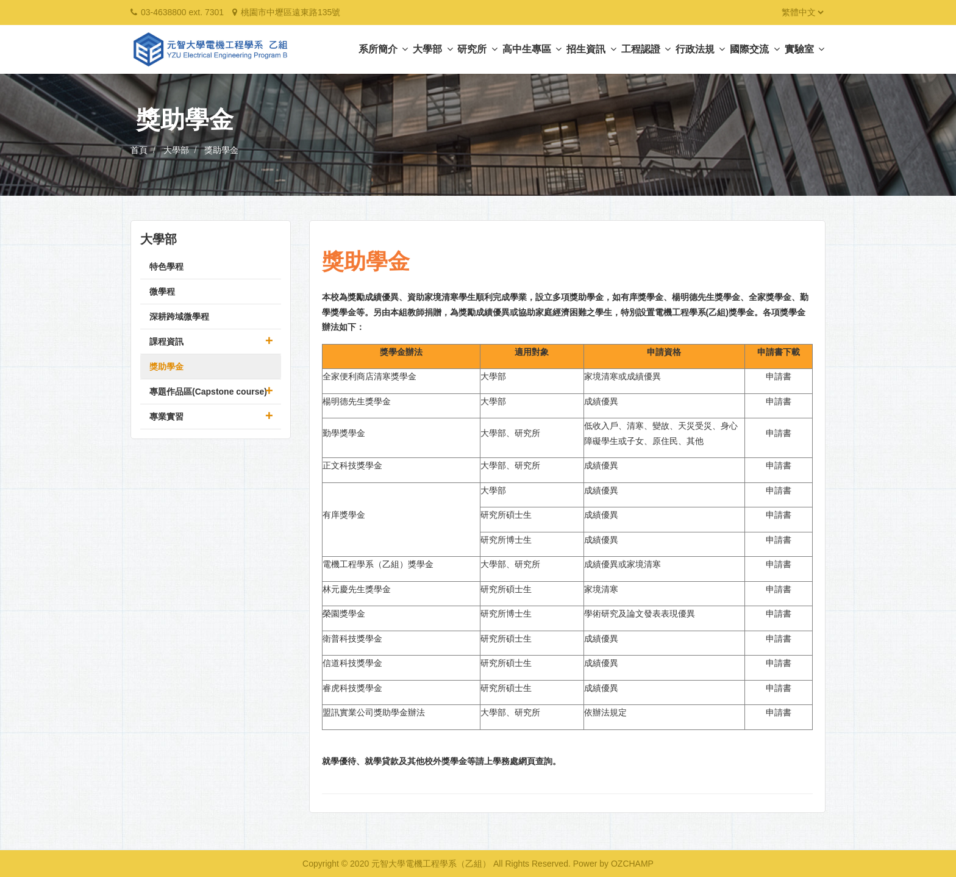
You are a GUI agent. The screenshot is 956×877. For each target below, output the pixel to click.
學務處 (505, 761)
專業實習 (166, 416)
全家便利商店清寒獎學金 (369, 376)
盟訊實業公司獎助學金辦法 (374, 712)
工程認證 (646, 49)
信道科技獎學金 (352, 663)
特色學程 (166, 266)
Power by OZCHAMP (613, 863)
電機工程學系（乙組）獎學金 (378, 564)
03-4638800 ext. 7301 (182, 12)
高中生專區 (532, 49)
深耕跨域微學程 (179, 316)
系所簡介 (383, 49)
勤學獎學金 (344, 433)
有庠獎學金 (344, 515)
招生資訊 (591, 49)
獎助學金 (221, 150)
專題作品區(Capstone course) (208, 391)
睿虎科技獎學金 (352, 688)
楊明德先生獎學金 (357, 401)
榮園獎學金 (344, 613)
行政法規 (700, 49)
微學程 (162, 291)
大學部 (432, 49)
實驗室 (804, 49)
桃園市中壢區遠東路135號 (290, 12)
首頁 (139, 150)
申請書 (778, 376)
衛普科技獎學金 (352, 638)
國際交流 (754, 49)
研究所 (477, 49)
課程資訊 (166, 341)
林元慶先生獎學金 (357, 589)
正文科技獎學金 (352, 465)
